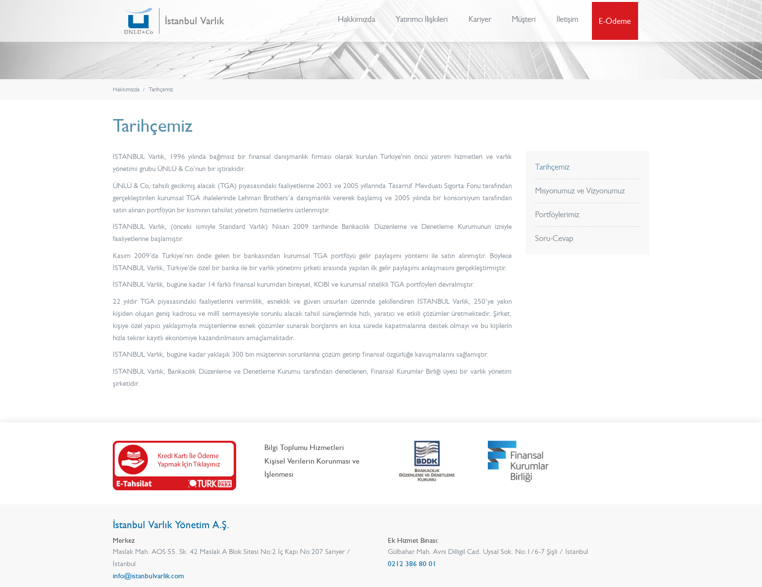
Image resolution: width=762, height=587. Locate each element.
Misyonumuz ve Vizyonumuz (580, 190)
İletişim (568, 21)
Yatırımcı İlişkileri (421, 21)
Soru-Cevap (554, 238)
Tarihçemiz (161, 89)
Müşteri (524, 21)
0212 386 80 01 (412, 563)
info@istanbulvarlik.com (148, 575)
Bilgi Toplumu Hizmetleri (304, 446)
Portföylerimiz (557, 214)
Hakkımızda (355, 21)
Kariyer (479, 21)
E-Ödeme (616, 21)
